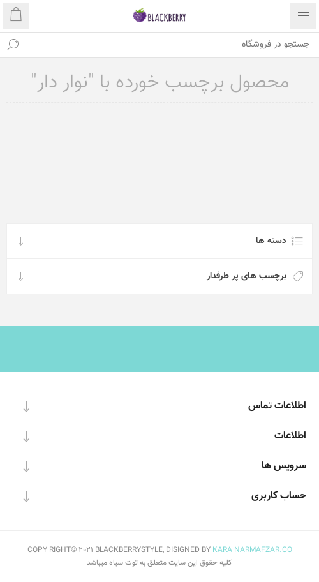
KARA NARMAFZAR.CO (252, 550)
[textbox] (172, 44)
